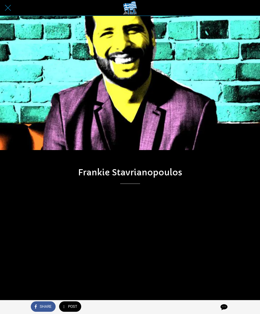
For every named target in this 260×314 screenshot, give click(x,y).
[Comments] (223, 307)
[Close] (8, 8)
